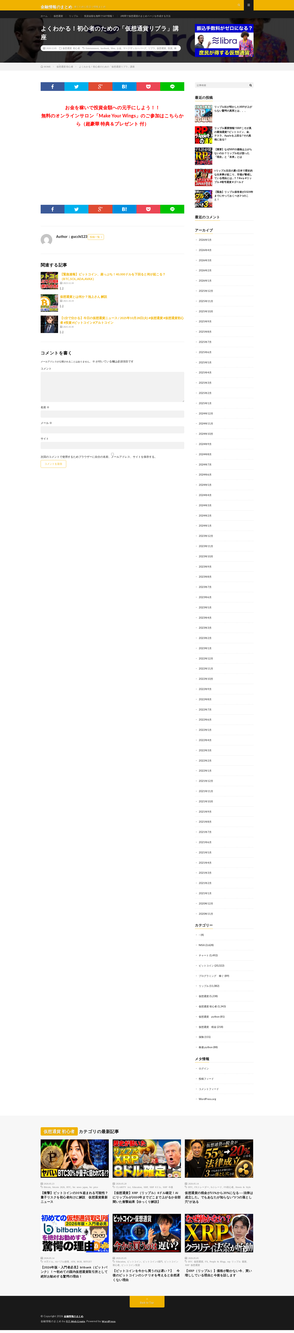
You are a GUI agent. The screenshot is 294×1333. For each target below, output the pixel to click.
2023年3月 (205, 628)
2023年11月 (206, 548)
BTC (68, 1181)
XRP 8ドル (155, 1181)
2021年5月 (205, 850)
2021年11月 (206, 789)
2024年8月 (205, 457)
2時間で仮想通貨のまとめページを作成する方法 (159, 19)
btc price (93, 1181)
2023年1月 (205, 649)
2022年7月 (205, 709)
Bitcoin (47, 1181)
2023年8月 (205, 578)
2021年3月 (205, 870)
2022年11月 (206, 669)
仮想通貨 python (210, 1012)
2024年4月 (205, 498)
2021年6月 (205, 840)
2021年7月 (205, 830)
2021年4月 (205, 860)
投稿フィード (207, 1073)
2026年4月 (205, 256)
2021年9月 (205, 809)
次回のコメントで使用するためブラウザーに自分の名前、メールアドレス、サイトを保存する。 (99, 463)
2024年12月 (206, 417)
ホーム (45, 19)
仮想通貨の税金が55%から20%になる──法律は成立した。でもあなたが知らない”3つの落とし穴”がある (219, 1192)
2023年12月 (206, 538)
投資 (170, 55)
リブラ (151, 55)
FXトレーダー (202, 1181)
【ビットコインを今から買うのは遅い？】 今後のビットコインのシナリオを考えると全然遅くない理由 (147, 1277)
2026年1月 (205, 287)
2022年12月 (206, 659)
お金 (119, 55)
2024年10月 (206, 437)
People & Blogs (217, 1263)
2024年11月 (206, 427)
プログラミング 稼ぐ (212, 971)
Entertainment (92, 55)
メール (46, 430)
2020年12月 (206, 900)
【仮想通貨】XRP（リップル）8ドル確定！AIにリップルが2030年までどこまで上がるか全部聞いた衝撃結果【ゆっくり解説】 (147, 1195)
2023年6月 (205, 598)
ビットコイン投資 (130, 1266)
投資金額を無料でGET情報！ (106, 19)
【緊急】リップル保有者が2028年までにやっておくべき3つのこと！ (233, 202)
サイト (45, 445)
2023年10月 (206, 558)
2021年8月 (205, 819)
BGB (79, 1263)
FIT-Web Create (76, 1324)
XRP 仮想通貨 (192, 1266)
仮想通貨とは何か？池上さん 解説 (83, 303)
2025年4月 (205, 377)
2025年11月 (206, 307)
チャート (204, 951)
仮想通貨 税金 (208, 1022)
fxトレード (216, 1181)
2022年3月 (205, 749)
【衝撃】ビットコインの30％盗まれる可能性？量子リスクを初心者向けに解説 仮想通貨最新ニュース (75, 1192)
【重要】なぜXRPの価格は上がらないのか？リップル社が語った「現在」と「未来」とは (233, 160)
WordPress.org (208, 1093)
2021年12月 (206, 779)
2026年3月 (205, 266)
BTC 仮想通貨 (195, 1263)
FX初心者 (229, 1181)
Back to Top (147, 1305)
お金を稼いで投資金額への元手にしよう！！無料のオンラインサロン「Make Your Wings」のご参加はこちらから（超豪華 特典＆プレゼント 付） (112, 122)
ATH (73, 1263)
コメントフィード (209, 1083)
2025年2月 (205, 397)
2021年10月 (206, 799)
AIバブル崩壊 (62, 1263)
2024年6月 (205, 478)
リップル (77, 19)
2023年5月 (205, 608)
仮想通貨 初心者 (71, 55)
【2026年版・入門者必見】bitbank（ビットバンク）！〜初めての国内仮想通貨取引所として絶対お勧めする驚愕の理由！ (75, 1274)
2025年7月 (205, 347)
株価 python (206, 1042)
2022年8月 (205, 699)
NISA (202, 941)
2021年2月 (205, 880)
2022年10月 (206, 679)
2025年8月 (205, 337)
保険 (201, 1032)
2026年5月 (205, 246)
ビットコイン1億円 (153, 1263)
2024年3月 (205, 508)
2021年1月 (205, 890)
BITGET (87, 1263)
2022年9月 (205, 689)
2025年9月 (205, 327)
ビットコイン (207, 961)
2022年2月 (205, 759)
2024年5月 (205, 488)
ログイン (204, 1063)
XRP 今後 (168, 1181)
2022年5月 (205, 729)
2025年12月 (206, 297)
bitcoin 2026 (58, 1181)
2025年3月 (205, 387)
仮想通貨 (60, 19)
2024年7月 (205, 468)
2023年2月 (205, 638)
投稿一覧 (95, 243)
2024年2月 (205, 518)
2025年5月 (205, 367)
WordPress (111, 1324)
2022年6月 (205, 719)
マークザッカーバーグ (134, 55)
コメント (46, 375)
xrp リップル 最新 (237, 1263)
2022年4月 (205, 739)
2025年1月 (205, 407)
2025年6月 (205, 357)
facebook (104, 55)
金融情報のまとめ (74, 1319)
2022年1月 (205, 769)
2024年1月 (205, 528)
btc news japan (80, 1181)
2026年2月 (205, 276)
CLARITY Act (123, 1181)
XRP (145, 1181)
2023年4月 (205, 618)
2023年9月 (205, 568)
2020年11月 (206, 910)
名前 (45, 414)
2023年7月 (205, 588)
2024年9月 (205, 447)
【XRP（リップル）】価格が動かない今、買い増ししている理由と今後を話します (219, 1275)
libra (113, 55)
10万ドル (48, 1263)
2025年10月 (206, 317)
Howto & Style (243, 1181)
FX (206, 1263)
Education (137, 1181)
